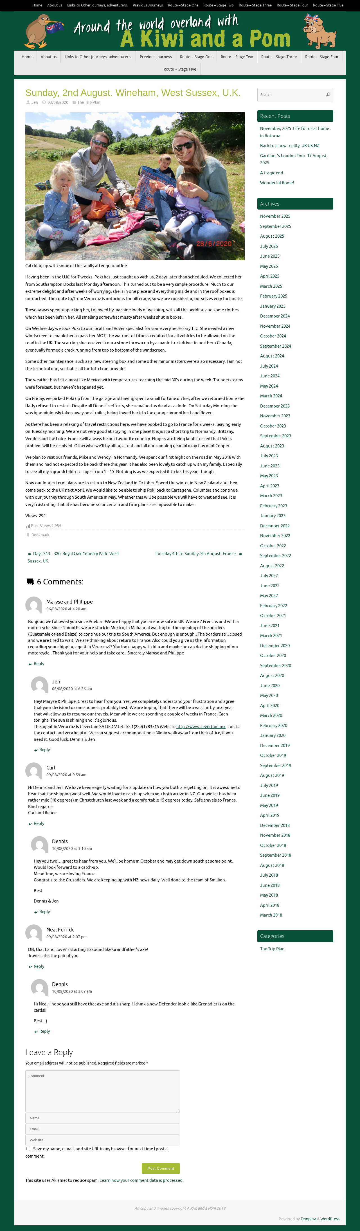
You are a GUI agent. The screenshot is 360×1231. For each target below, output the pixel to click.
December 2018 (275, 825)
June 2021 (270, 626)
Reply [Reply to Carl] (36, 824)
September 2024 (275, 346)
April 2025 (269, 276)
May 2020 (269, 695)
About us (54, 5)
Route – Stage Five (328, 5)
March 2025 (271, 286)
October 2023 (273, 426)
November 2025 (275, 216)
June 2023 (270, 466)
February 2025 (273, 296)
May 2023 (269, 476)
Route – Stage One (183, 5)
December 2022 (275, 526)
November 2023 (275, 416)
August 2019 (272, 775)
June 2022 (270, 586)
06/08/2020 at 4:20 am (66, 609)
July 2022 (269, 576)
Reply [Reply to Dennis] (42, 912)
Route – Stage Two (218, 5)
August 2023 (272, 446)
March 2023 (271, 496)
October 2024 (273, 336)
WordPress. (330, 1219)
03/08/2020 (58, 102)
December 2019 (275, 745)
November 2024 (275, 326)
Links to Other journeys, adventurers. (97, 5)
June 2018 (270, 885)
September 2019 (275, 765)
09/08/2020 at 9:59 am (66, 775)
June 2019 (270, 795)
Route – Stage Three (255, 5)
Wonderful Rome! (277, 183)
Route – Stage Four (292, 5)
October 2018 (273, 845)
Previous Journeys (148, 5)
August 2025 (272, 236)
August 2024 (272, 356)
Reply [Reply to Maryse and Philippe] (36, 664)
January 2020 (272, 735)
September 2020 (275, 666)
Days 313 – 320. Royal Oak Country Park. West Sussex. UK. (73, 557)
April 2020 (269, 705)
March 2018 (271, 915)
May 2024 (269, 386)
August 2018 (272, 865)
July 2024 (269, 366)
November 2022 (275, 536)
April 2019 (269, 815)
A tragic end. (272, 173)
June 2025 (270, 256)
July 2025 (269, 246)
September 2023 (275, 436)
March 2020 (271, 715)
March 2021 (271, 635)
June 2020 (270, 685)
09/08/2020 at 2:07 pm (66, 937)
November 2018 (275, 835)
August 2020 (272, 675)
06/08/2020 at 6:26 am (72, 689)
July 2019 (269, 785)
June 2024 (270, 376)
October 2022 (273, 546)
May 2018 (269, 895)
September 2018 (275, 855)
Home (37, 5)
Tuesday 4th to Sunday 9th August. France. (199, 554)
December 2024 (275, 316)
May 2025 (269, 266)
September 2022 (275, 556)
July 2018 (269, 875)
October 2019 (273, 755)
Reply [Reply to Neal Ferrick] (36, 967)
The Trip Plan (88, 102)
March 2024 (271, 396)
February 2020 (273, 725)
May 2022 (269, 595)
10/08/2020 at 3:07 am (72, 991)
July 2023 (269, 456)
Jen (35, 102)
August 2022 (272, 566)
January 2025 (272, 306)
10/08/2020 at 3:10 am (72, 848)
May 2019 (269, 805)
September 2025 (275, 226)
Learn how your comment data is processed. (142, 1180)
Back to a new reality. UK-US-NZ (290, 145)
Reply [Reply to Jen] (42, 750)
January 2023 (272, 516)
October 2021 (273, 615)
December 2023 (275, 406)
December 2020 (275, 646)
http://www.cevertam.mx (201, 727)
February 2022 (273, 606)
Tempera (308, 1219)
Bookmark (40, 535)
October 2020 (273, 655)
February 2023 (273, 506)
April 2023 (269, 486)
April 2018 (269, 905)
